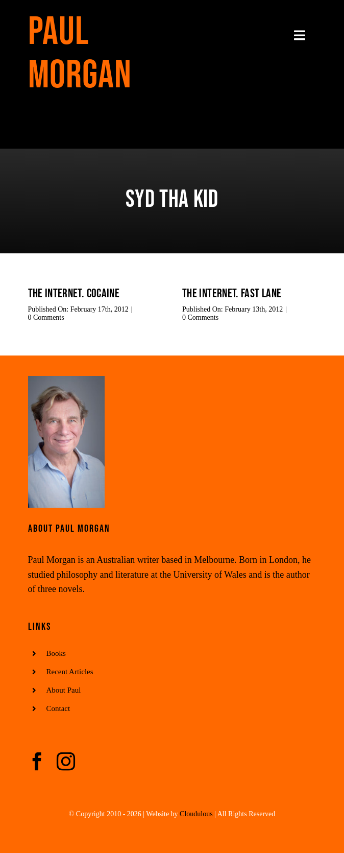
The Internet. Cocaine (74, 293)
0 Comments (46, 317)
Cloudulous (196, 814)
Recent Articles (69, 672)
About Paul (63, 690)
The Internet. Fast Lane (231, 293)
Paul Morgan (80, 53)
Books (56, 653)
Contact (58, 708)
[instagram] (66, 761)
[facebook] (37, 761)
